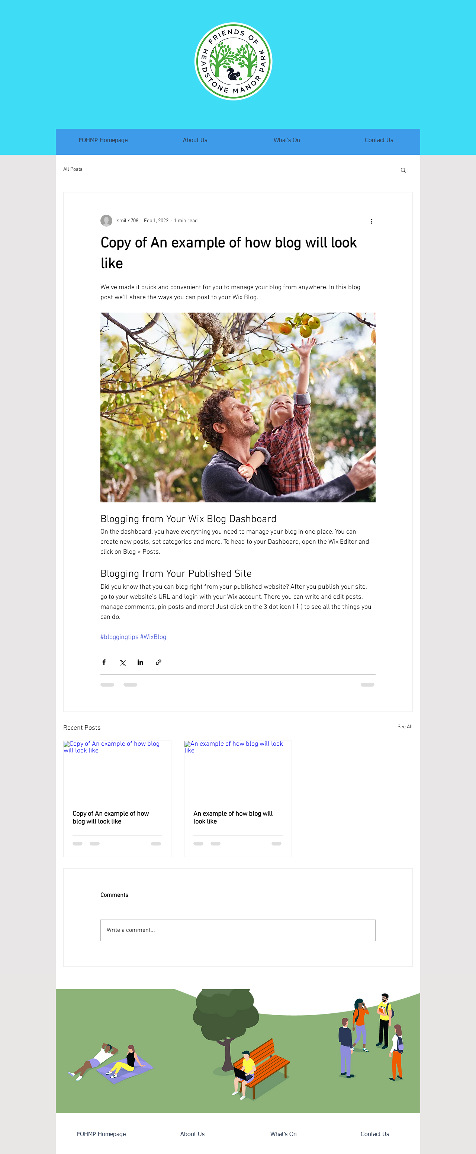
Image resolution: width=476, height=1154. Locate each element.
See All (405, 727)
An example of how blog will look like (233, 818)
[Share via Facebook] (103, 662)
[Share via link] (158, 662)
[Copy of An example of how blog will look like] (117, 771)
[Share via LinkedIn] (140, 662)
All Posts (73, 169)
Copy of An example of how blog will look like (111, 818)
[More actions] (371, 220)
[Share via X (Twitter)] (122, 662)
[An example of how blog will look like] (238, 771)
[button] (403, 170)
